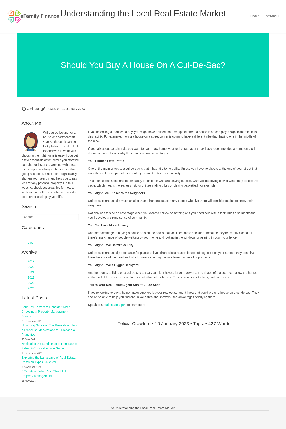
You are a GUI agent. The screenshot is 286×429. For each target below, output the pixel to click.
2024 (31, 288)
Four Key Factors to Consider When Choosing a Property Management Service (46, 311)
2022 (31, 277)
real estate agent (115, 305)
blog (30, 242)
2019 (31, 261)
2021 (31, 272)
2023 (31, 282)
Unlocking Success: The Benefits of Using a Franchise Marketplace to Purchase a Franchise (50, 330)
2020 (31, 267)
